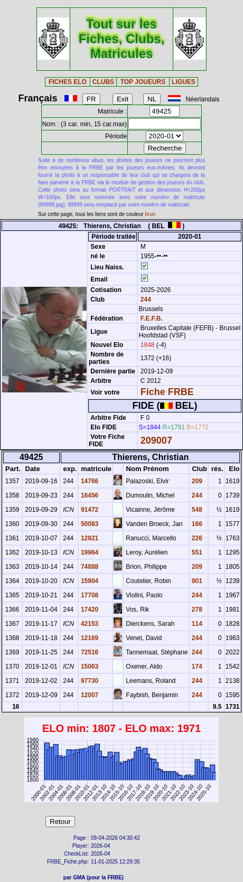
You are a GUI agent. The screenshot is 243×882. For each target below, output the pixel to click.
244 (144, 299)
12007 (89, 695)
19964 (89, 552)
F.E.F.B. (152, 318)
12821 (89, 538)
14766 (89, 481)
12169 (89, 638)
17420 (89, 609)
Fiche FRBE (167, 392)
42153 (89, 623)
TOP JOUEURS (143, 82)
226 (196, 538)
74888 (89, 566)
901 (196, 581)
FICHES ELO (68, 82)
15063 (89, 666)
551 (196, 552)
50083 (89, 524)
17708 (89, 595)
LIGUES (183, 82)
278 (196, 609)
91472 (89, 509)
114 (196, 623)
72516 (89, 652)
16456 (89, 495)
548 (196, 509)
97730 (89, 680)
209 (196, 481)
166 (196, 524)
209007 (156, 440)
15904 (89, 581)
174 (196, 666)
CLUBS (103, 82)
